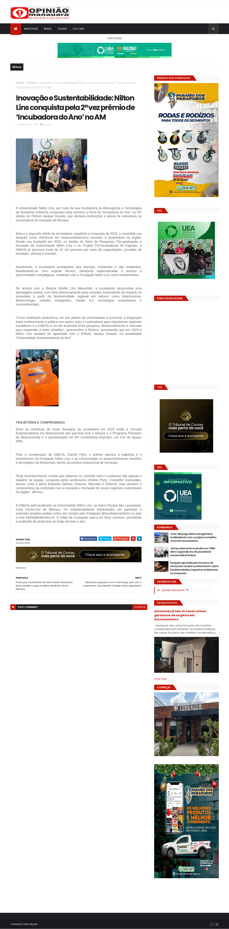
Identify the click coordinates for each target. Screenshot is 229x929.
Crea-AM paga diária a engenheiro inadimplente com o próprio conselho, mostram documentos (193, 537)
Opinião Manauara (172, 590)
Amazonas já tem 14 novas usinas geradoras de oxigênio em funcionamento (180, 615)
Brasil (48, 28)
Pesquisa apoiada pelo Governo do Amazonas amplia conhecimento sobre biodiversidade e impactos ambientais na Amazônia (194, 568)
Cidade (62, 28)
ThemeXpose (30, 924)
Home (20, 83)
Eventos (31, 83)
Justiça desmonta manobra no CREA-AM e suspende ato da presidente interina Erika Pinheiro (193, 552)
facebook (139, 607)
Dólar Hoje (160, 679)
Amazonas (31, 28)
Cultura (78, 28)
